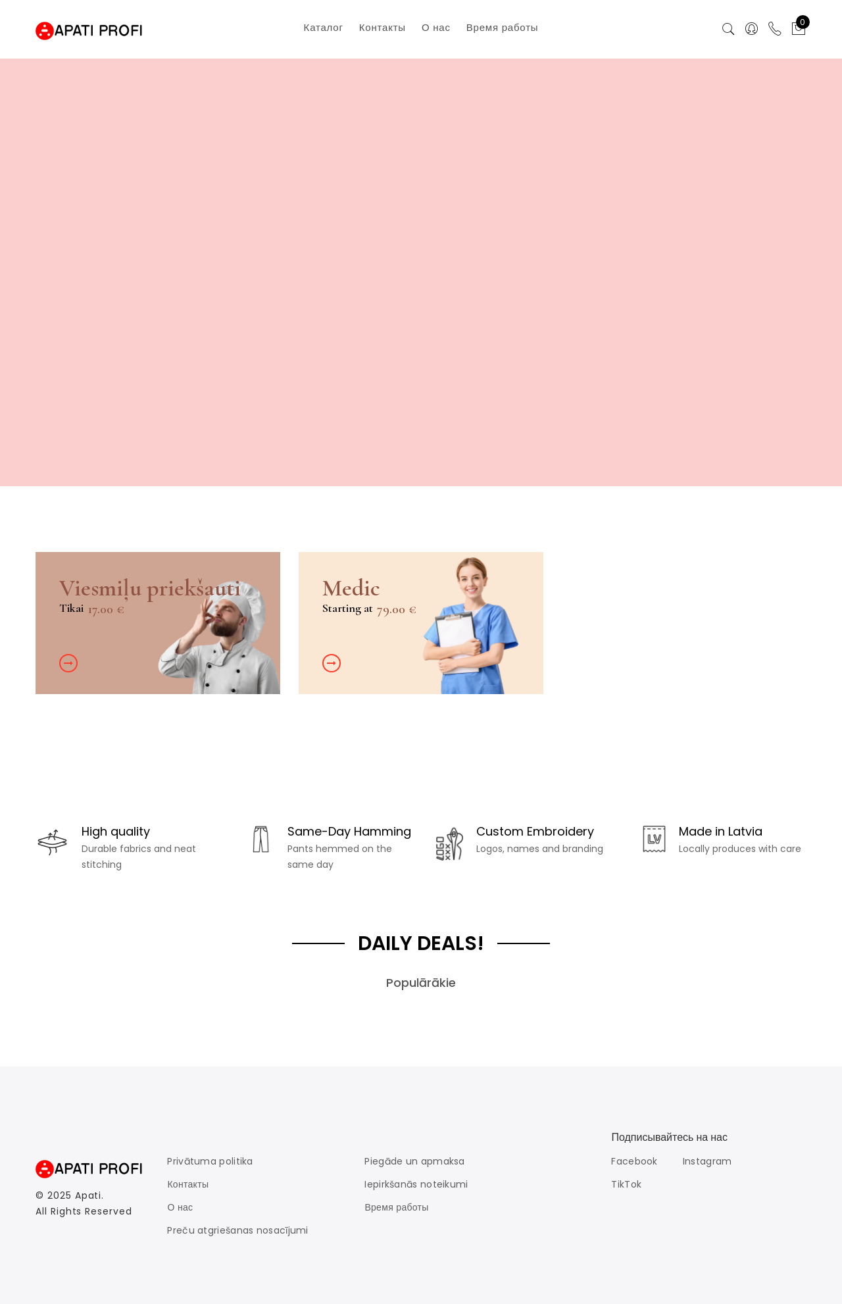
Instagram (707, 1161)
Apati (88, 1195)
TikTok (626, 1184)
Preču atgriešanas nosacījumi (237, 1230)
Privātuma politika (210, 1161)
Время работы (396, 1207)
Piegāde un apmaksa (414, 1161)
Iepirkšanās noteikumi (416, 1184)
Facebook (634, 1161)
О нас (180, 1207)
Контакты (188, 1184)
